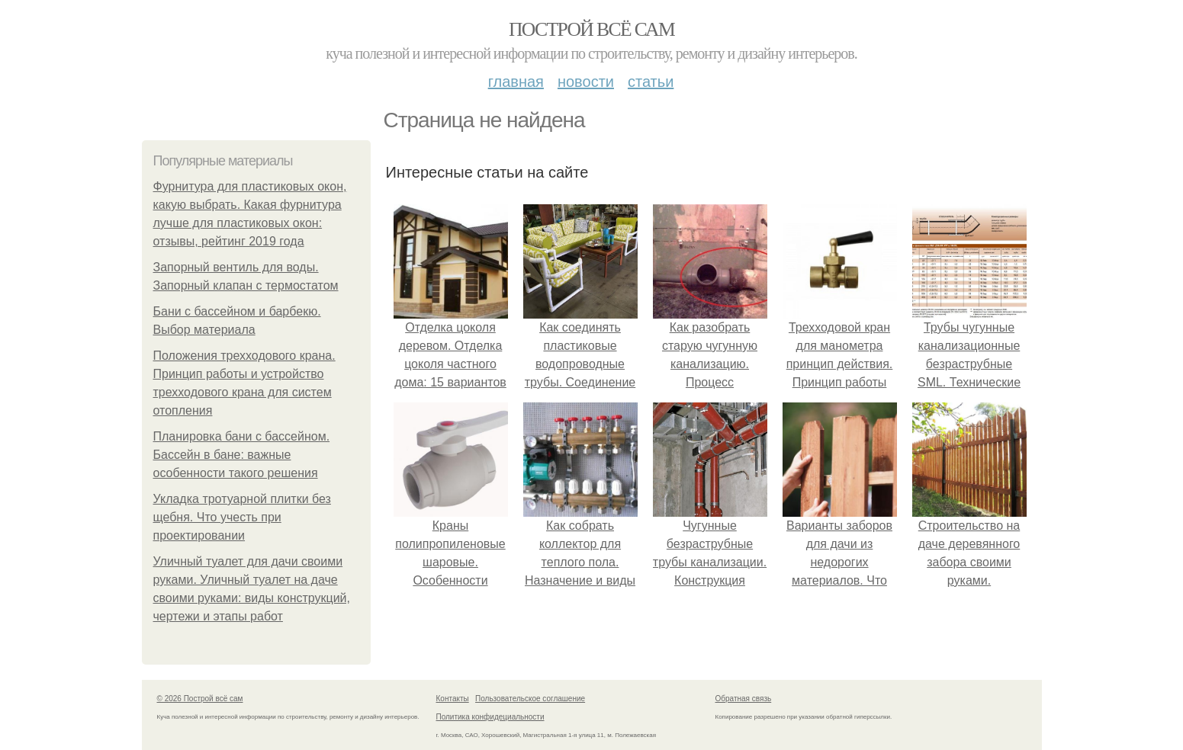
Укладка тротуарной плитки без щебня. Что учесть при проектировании (242, 517)
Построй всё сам (591, 29)
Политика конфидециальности (490, 717)
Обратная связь (743, 698)
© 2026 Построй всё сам (200, 698)
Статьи (650, 81)
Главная (516, 81)
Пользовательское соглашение (530, 698)
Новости (586, 81)
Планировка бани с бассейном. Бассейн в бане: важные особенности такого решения (241, 454)
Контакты (452, 698)
